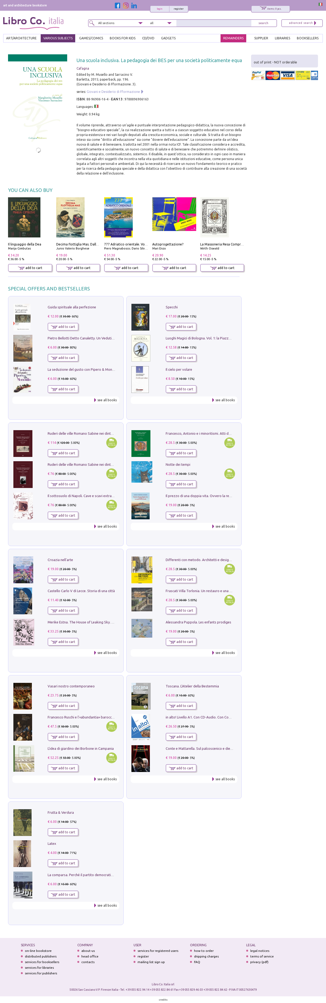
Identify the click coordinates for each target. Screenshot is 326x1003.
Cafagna (83, 68)
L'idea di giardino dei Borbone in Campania (81, 748)
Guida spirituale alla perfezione (72, 307)
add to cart (30, 268)
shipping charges (206, 956)
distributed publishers (40, 956)
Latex (52, 843)
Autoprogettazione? (167, 244)
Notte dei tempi (178, 464)
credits (163, 999)
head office (89, 956)
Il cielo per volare (179, 369)
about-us (88, 950)
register (179, 8)
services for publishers (41, 973)
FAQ (197, 962)
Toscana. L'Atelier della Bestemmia (192, 686)
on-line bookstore (38, 950)
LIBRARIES (282, 38)
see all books (107, 400)
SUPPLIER (261, 38)
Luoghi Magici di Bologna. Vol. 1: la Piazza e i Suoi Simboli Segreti (216, 338)
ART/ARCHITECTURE (21, 38)
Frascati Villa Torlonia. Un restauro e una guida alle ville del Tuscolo (218, 591)
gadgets (168, 38)
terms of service (262, 956)
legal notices (259, 950)
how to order (204, 950)
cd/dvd (148, 38)
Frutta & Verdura (61, 812)
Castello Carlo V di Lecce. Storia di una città (81, 591)
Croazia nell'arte (60, 560)
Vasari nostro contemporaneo (71, 686)
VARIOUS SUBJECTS (58, 38)
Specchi (172, 307)
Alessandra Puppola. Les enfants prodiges (198, 622)
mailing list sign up (151, 962)
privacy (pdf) (259, 962)
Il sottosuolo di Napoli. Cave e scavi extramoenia (85, 496)
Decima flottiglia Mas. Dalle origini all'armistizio (92, 244)
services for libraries (39, 967)
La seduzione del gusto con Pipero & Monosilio (84, 369)
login (159, 8)
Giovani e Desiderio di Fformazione (113, 91)
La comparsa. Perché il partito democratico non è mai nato (93, 875)
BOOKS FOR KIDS (122, 38)
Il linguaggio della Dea (24, 244)
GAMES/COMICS (91, 38)
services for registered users (158, 950)
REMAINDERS (233, 38)
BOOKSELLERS (308, 38)
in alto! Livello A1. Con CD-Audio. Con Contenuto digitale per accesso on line (225, 717)
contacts (87, 962)
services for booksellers (42, 962)
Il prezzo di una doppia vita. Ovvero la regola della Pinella (210, 496)
